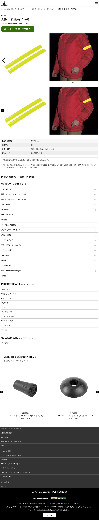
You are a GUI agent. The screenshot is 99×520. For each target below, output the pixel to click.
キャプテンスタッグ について (11, 429)
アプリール (5, 325)
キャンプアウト (7, 312)
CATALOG (5, 437)
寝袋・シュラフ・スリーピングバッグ (13, 194)
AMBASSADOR (6, 433)
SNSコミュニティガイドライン (12, 464)
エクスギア (5, 303)
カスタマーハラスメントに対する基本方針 (16, 472)
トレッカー (5, 289)
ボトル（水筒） (6, 235)
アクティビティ (6, 265)
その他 (3, 276)
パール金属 (5, 482)
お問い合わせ (6, 476)
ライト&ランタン (7, 215)
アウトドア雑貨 (6, 250)
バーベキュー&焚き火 (8, 225)
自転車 (3, 260)
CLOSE (49, 515)
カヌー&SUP (5, 255)
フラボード (5, 330)
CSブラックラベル (8, 294)
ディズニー (5, 343)
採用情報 (4, 460)
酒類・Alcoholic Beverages (11, 271)
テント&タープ (6, 189)
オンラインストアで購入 (19, 29)
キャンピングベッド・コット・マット (13, 199)
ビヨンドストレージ (9, 316)
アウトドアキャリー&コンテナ (11, 245)
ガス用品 (4, 220)
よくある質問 (6, 451)
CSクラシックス (8, 298)
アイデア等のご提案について (11, 455)
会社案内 (4, 446)
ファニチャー (5, 204)
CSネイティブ (7, 321)
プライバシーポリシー (9, 468)
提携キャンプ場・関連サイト (11, 441)
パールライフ (6, 486)
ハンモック (5, 209)
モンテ (4, 307)
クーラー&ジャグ (7, 240)
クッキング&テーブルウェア (10, 230)
